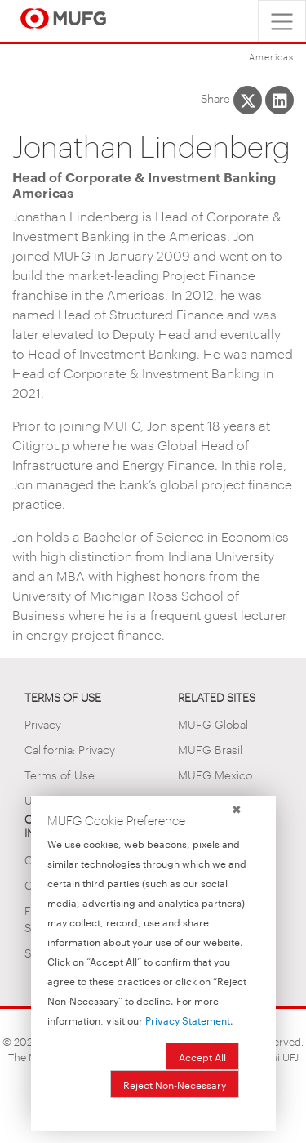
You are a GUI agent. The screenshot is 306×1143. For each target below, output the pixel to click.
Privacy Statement (187, 1019)
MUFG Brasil (210, 749)
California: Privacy (69, 749)
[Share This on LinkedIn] (279, 100)
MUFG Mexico (215, 774)
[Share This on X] (247, 100)
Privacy (42, 723)
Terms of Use (59, 774)
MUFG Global (213, 723)
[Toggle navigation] (282, 21)
